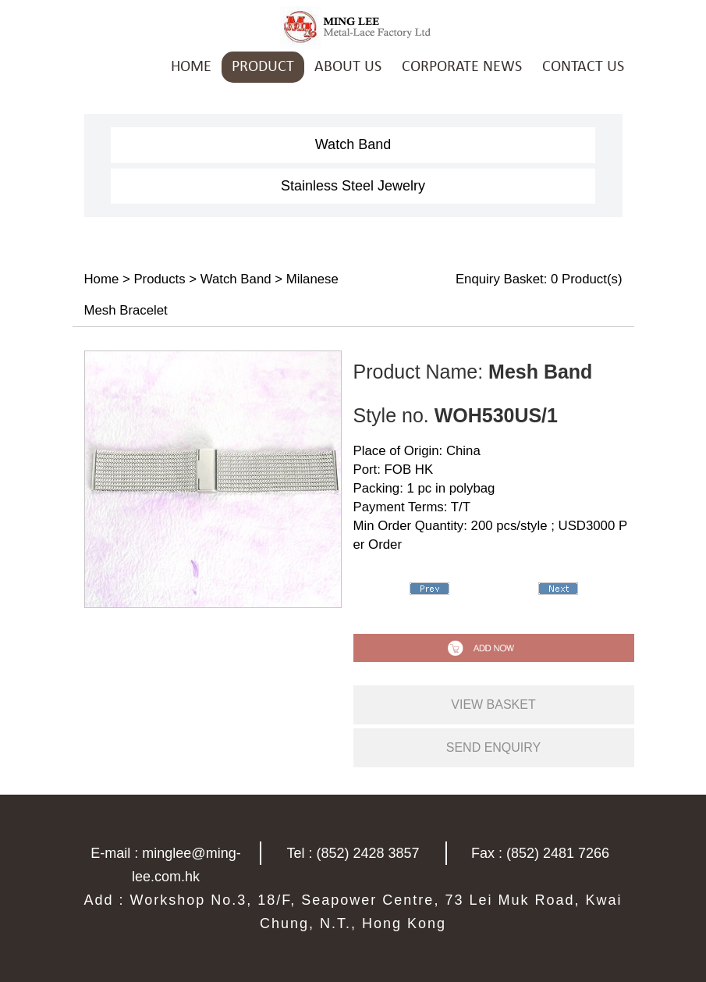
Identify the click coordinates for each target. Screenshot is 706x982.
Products (159, 279)
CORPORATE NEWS (462, 67)
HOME (191, 67)
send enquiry (493, 747)
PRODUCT (263, 67)
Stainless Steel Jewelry (353, 186)
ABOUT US (347, 67)
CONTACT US (583, 67)
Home (101, 279)
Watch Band (353, 144)
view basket (493, 704)
